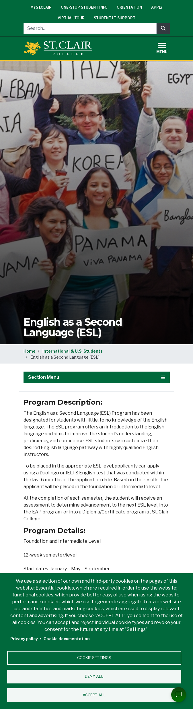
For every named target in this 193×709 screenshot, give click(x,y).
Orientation (129, 7)
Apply (157, 7)
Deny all (94, 676)
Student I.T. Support (114, 18)
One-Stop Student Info (84, 7)
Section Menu (96, 377)
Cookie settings (94, 657)
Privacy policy (24, 638)
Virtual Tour (71, 18)
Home (30, 351)
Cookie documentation (67, 638)
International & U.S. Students (72, 351)
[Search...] (90, 28)
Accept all (94, 695)
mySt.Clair (41, 7)
